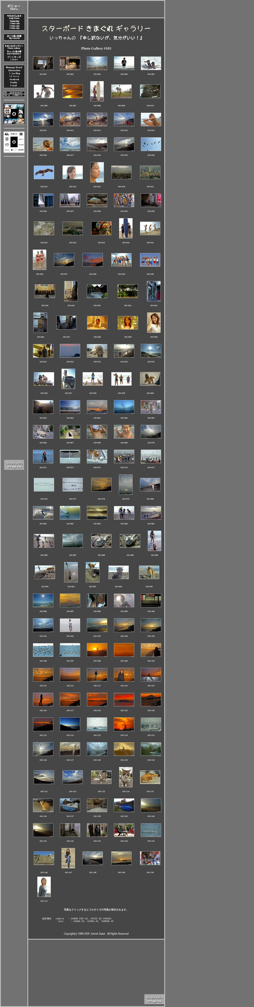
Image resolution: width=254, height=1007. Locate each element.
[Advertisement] (96, 8)
